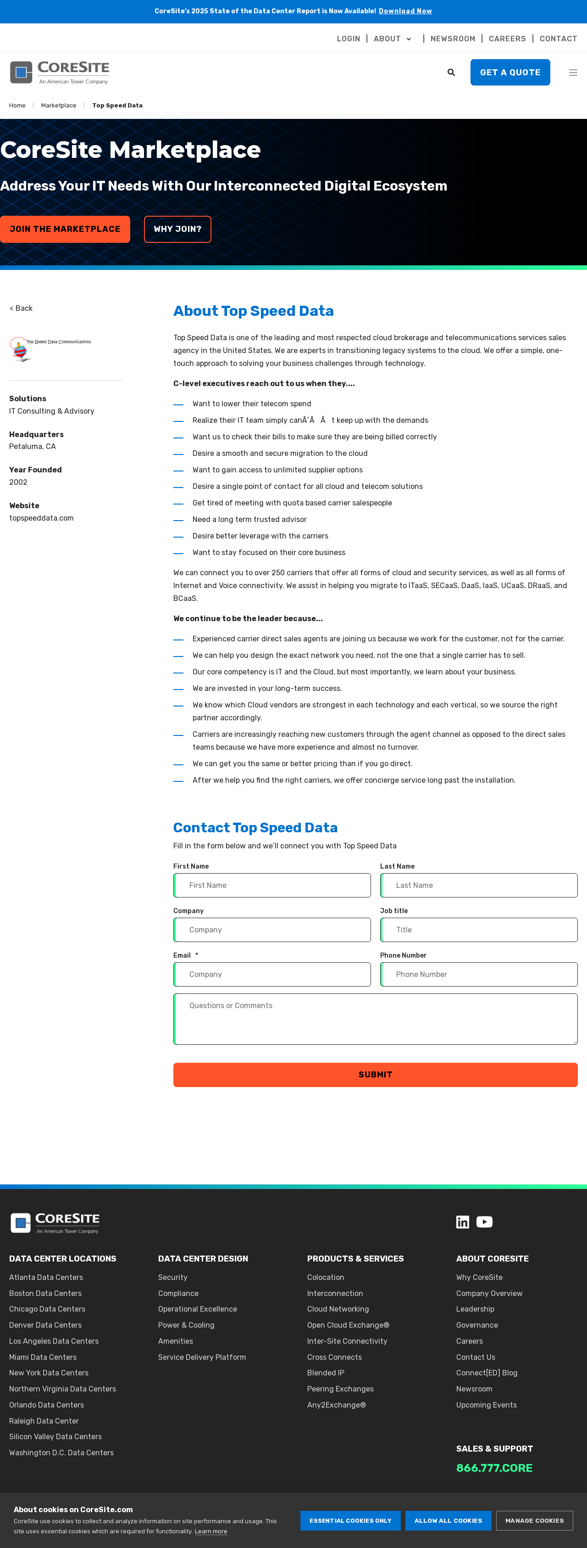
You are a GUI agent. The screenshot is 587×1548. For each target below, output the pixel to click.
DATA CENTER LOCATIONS (62, 1259)
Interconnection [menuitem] (335, 1293)
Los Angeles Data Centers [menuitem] (54, 1341)
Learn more (211, 1531)
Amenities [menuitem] (175, 1341)
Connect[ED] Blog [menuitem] (487, 1373)
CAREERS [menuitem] (507, 39)
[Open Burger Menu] (573, 72)
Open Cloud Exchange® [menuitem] (348, 1325)
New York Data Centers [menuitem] (49, 1373)
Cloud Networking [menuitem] (338, 1309)
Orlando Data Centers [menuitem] (46, 1405)
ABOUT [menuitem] (387, 39)
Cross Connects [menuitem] (334, 1357)
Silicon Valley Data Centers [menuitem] (55, 1436)
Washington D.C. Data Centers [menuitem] (61, 1452)
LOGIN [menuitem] (348, 39)
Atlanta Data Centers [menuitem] (46, 1277)
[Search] (452, 71)
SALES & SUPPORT (494, 1449)
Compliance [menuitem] (178, 1293)
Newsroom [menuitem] (474, 1389)
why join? (178, 229)
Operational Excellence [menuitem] (197, 1309)
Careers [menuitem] (469, 1341)
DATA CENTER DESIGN (203, 1259)
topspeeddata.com (41, 518)
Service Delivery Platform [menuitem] (202, 1357)
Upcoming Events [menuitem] (486, 1405)
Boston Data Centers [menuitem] (45, 1293)
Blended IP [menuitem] (325, 1373)
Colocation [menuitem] (325, 1277)
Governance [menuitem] (477, 1325)
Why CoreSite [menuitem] (479, 1277)
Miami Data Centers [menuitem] (43, 1357)
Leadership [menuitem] (475, 1309)
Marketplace (59, 105)
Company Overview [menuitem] (489, 1293)
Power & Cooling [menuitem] (186, 1325)
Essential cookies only (350, 1520)
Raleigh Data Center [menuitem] (44, 1421)
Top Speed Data (117, 105)
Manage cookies (534, 1520)
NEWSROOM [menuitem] (453, 39)
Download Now (405, 11)
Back (21, 308)
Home (17, 105)
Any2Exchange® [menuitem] (336, 1405)
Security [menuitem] (173, 1277)
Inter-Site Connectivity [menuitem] (347, 1341)
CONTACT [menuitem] (559, 39)
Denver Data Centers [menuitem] (45, 1325)
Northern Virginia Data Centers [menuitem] (62, 1389)
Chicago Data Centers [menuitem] (47, 1309)
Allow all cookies (448, 1520)
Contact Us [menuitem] (475, 1357)
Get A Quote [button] (510, 72)
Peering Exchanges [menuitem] (340, 1389)
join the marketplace (65, 229)
